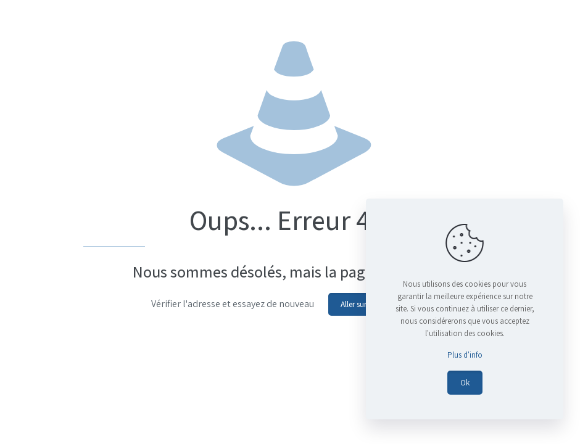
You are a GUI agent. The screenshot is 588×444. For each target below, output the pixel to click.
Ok (465, 382)
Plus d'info (464, 355)
